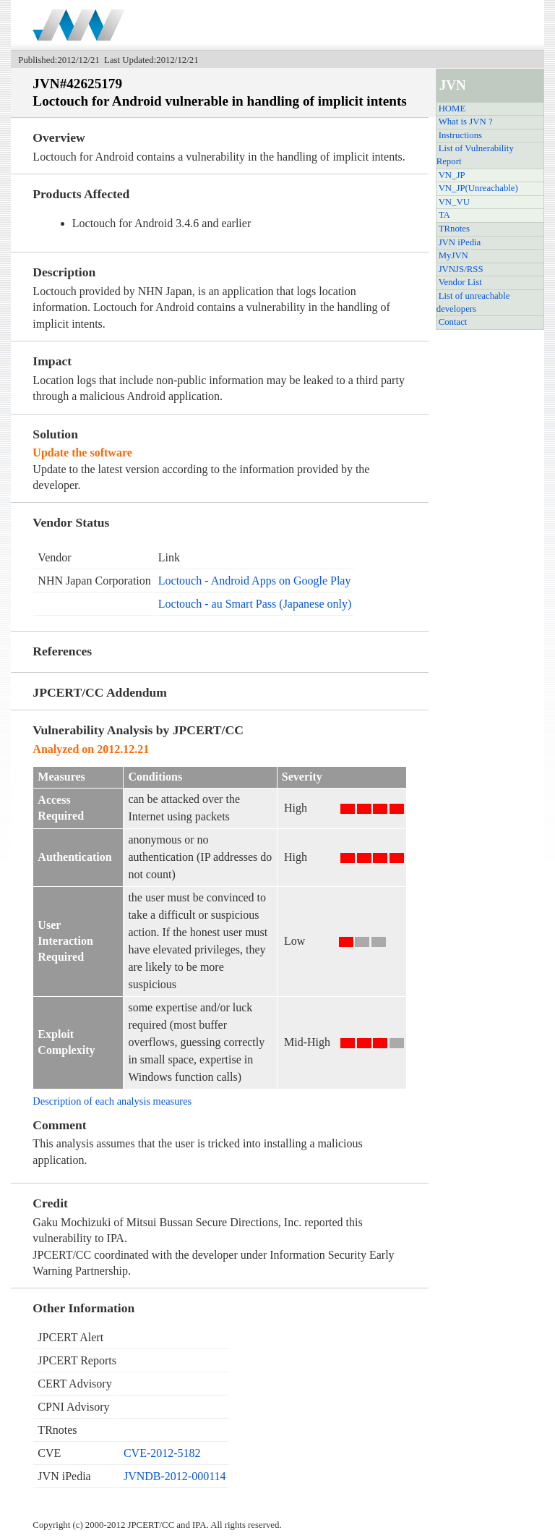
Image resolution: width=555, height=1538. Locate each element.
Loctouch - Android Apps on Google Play (254, 580)
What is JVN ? (466, 121)
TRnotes (454, 229)
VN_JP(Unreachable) (478, 188)
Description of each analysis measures (112, 1101)
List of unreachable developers (473, 302)
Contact (453, 322)
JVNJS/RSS (461, 269)
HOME (452, 108)
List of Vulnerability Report (475, 154)
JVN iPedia (460, 242)
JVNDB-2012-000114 (175, 1476)
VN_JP (452, 175)
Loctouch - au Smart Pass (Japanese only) (254, 604)
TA (444, 215)
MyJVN (453, 255)
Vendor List (460, 282)
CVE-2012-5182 (162, 1453)
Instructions (460, 135)
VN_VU (454, 202)
